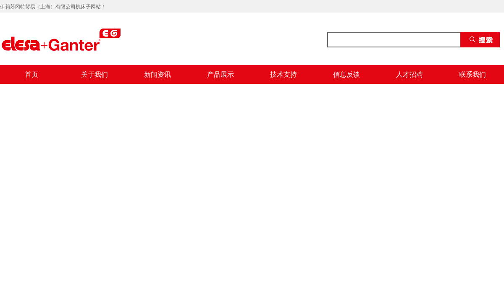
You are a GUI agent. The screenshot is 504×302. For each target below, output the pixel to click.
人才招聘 (409, 74)
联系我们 (472, 74)
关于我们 (94, 74)
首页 (31, 74)
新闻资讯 (157, 74)
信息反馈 (346, 74)
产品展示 (220, 74)
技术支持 (283, 74)
